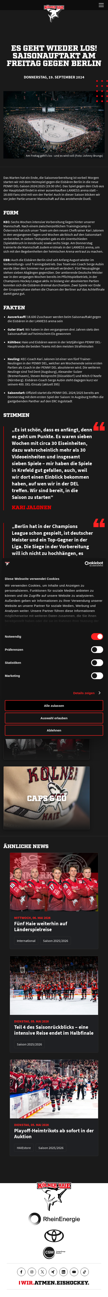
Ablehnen (54, 730)
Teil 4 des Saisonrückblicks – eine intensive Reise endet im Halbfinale (53, 1030)
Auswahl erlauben (54, 718)
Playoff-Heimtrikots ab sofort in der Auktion (54, 1133)
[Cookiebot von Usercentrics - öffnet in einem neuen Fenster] (84, 564)
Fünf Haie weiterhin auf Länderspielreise (40, 926)
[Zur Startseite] (54, 13)
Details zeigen (83, 693)
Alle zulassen (54, 705)
